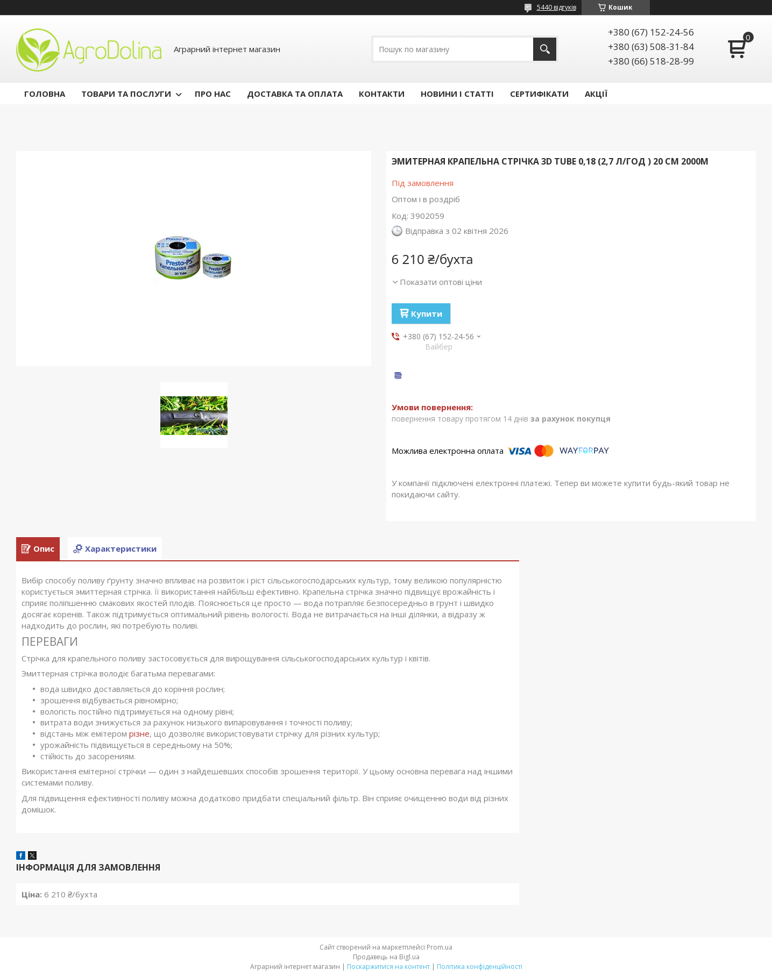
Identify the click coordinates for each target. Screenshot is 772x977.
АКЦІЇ (596, 93)
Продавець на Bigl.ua (386, 956)
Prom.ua (439, 947)
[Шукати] (544, 49)
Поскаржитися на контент (388, 966)
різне (139, 733)
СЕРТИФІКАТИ (539, 93)
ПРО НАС (213, 93)
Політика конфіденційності (479, 966)
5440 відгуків (556, 7)
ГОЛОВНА (44, 93)
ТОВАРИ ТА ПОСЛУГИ (126, 93)
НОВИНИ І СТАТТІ (457, 93)
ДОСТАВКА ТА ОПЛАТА (295, 93)
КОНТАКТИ (382, 93)
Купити (426, 313)
